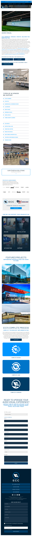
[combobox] (16, 528)
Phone (5, 423)
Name (5, 418)
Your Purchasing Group (8, 525)
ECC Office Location (7, 412)
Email (5, 427)
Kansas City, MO (15, 54)
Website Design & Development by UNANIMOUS (16, 497)
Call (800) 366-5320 (16, 484)
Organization (6, 436)
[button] (16, 172)
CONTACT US (7, 59)
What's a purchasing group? (8, 529)
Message (5, 454)
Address (5, 440)
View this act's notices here (20, 499)
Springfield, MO (22, 54)
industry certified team (25, 49)
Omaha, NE (6, 54)
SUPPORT (19, 59)
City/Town (6, 445)
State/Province (6, 449)
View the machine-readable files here (23, 498)
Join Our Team (16, 486)
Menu (31, 7)
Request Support (16, 489)
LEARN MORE (26, 1)
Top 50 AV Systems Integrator (12, 49)
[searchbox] (4, 527)
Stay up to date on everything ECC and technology (14, 523)
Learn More (16, 339)
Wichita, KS (10, 54)
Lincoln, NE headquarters (20, 53)
